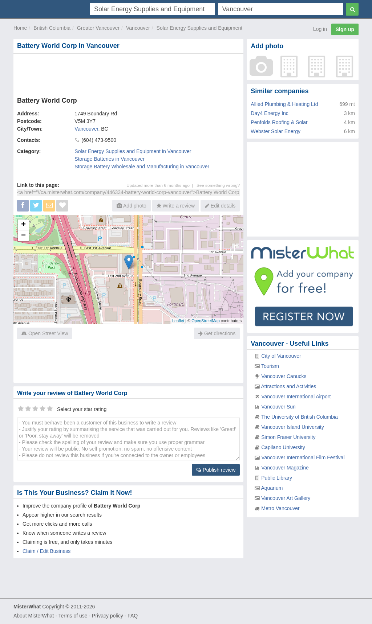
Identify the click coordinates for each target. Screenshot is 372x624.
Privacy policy (107, 616)
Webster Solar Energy (275, 131)
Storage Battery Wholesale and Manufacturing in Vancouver (141, 166)
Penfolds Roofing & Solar (279, 122)
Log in (320, 29)
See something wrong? (218, 185)
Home (20, 28)
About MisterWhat (33, 616)
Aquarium (272, 488)
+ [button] (23, 224)
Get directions (216, 333)
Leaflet (178, 321)
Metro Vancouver (280, 508)
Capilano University (283, 447)
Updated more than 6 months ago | (161, 185)
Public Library (276, 478)
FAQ (133, 616)
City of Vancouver (281, 356)
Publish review (215, 470)
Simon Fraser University (288, 437)
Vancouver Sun (278, 407)
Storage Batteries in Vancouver (109, 159)
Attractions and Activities (288, 386)
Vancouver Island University (292, 427)
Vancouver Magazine (284, 468)
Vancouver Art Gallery (285, 498)
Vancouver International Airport (296, 396)
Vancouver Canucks (283, 376)
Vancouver (138, 28)
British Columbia (51, 28)
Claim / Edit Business (46, 551)
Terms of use (72, 616)
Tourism (270, 366)
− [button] (23, 235)
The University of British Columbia (299, 417)
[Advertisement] (128, 73)
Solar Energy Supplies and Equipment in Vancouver (132, 151)
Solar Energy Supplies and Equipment (200, 28)
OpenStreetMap (205, 321)
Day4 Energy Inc (269, 113)
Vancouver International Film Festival (302, 457)
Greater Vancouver (98, 28)
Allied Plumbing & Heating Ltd (284, 104)
